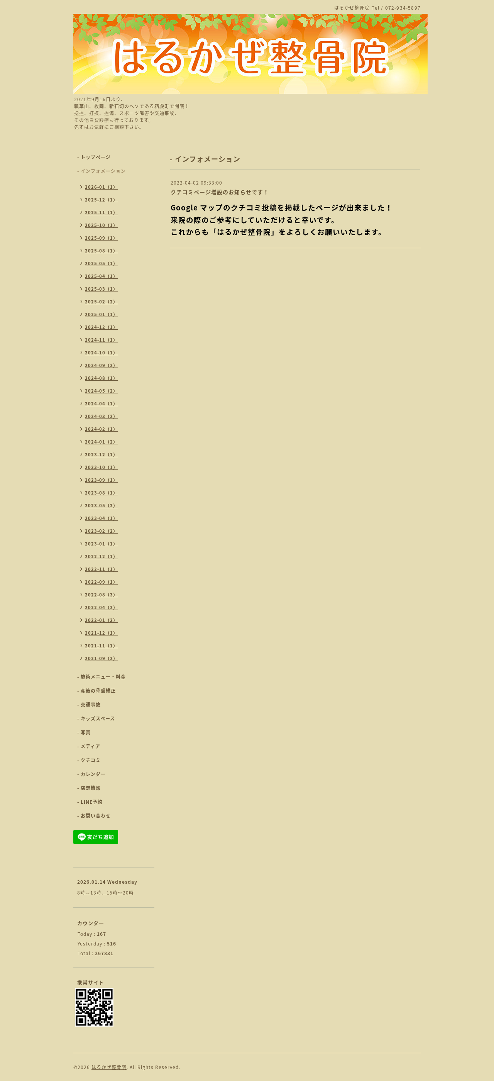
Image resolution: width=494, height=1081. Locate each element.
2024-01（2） (101, 442)
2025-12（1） (101, 200)
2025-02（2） (101, 301)
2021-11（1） (101, 645)
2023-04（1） (101, 518)
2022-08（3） (101, 594)
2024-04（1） (101, 403)
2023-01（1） (101, 543)
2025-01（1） (101, 314)
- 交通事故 (89, 704)
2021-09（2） (101, 658)
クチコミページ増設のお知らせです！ (220, 192)
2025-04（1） (101, 276)
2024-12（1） (101, 327)
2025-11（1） (101, 212)
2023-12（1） (101, 454)
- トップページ (94, 157)
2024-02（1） (101, 429)
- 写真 (84, 732)
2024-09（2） (101, 365)
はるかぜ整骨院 (109, 1067)
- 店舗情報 (89, 787)
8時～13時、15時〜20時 (105, 892)
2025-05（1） (101, 263)
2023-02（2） (101, 531)
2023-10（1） (101, 467)
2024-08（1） (101, 378)
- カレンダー (91, 774)
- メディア (88, 746)
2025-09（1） (101, 238)
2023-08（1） (101, 493)
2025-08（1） (101, 250)
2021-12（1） (101, 633)
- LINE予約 (90, 801)
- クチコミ (89, 760)
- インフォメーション (101, 171)
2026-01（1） (101, 187)
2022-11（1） (101, 569)
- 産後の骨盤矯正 (96, 690)
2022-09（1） (101, 582)
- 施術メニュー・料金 (101, 676)
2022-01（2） (101, 620)
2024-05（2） (101, 391)
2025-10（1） (101, 225)
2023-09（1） (101, 480)
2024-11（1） (101, 340)
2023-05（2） (101, 505)
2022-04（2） (101, 607)
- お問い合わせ (94, 815)
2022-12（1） (101, 556)
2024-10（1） (101, 352)
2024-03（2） (101, 416)
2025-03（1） (101, 289)
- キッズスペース (96, 718)
